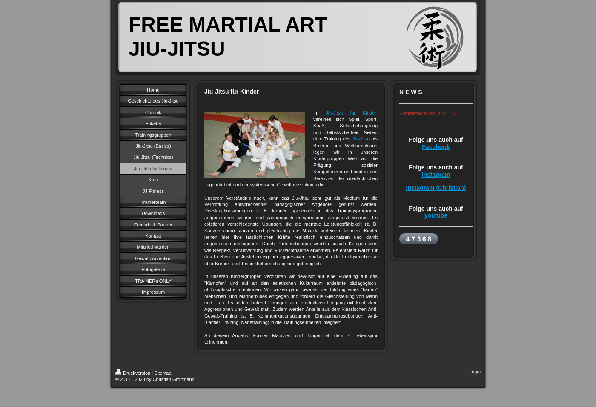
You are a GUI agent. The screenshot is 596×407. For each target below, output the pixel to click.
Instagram (436, 174)
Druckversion (132, 372)
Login (475, 371)
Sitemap (162, 372)
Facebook (436, 146)
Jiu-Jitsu (361, 138)
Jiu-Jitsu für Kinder (351, 112)
